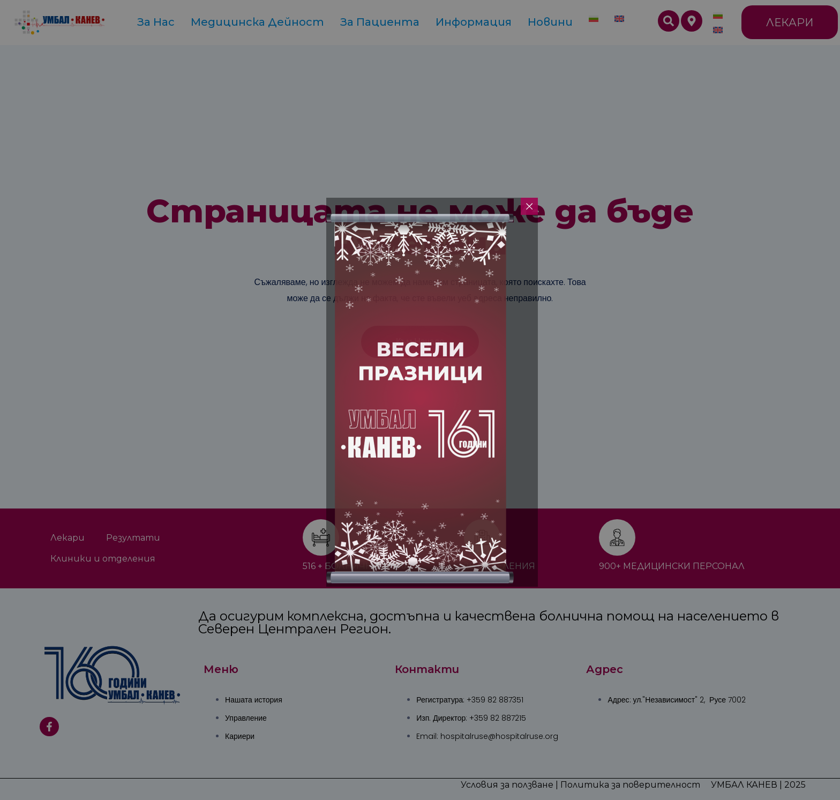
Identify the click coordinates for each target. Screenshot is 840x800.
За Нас (156, 22)
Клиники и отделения (102, 559)
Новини (550, 22)
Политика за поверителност (630, 785)
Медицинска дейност (257, 22)
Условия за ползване (507, 785)
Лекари (67, 538)
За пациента (379, 22)
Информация (474, 22)
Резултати (133, 538)
